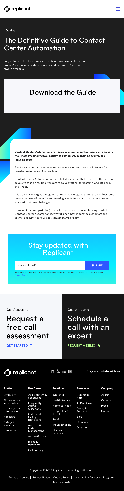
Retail (55, 419)
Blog (79, 417)
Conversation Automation (12, 402)
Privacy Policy (21, 275)
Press (104, 406)
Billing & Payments (34, 443)
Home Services (61, 406)
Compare (82, 422)
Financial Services (57, 432)
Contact (106, 411)
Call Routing (35, 450)
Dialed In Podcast (82, 410)
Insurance (58, 395)
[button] (118, 9)
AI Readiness (84, 403)
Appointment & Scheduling (37, 396)
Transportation (61, 425)
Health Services (62, 400)
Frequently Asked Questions (34, 406)
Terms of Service (19, 477)
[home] (17, 9)
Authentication (37, 436)
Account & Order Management (36, 428)
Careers (106, 400)
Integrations (11, 430)
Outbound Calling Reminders (34, 417)
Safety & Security (9, 424)
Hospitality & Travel (60, 412)
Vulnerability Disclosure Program (93, 477)
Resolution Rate (83, 396)
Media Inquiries (62, 482)
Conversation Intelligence (12, 410)
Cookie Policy (61, 477)
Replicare (9, 417)
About (105, 395)
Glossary (82, 427)
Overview (10, 395)
